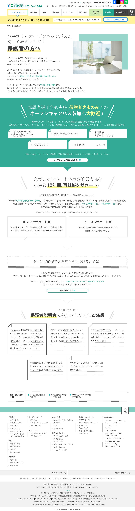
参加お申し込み (36, 426)
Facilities (109, 428)
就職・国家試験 (59, 447)
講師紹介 (13, 449)
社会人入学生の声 (60, 450)
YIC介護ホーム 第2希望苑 (74, 501)
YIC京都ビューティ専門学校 (81, 504)
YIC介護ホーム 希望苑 (57, 501)
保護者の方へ (62, 6)
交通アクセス (75, 3)
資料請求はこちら (67, 291)
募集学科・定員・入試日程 (63, 420)
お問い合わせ (121, 12)
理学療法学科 (15, 444)
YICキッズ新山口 (101, 499)
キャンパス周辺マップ (38, 433)
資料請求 (108, 12)
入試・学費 (83, 12)
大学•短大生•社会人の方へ (86, 6)
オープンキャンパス (17, 12)
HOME (9, 26)
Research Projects (112, 441)
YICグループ (22, 499)
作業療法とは (59, 439)
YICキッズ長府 (72, 499)
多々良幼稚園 (113, 499)
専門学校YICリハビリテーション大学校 (43, 496)
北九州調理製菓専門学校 (97, 496)
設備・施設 (14, 426)
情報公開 (51, 478)
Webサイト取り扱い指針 (81, 478)
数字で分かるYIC (16, 431)
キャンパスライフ (69, 12)
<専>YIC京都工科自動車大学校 (41, 504)
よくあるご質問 (86, 3)
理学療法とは (59, 441)
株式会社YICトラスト (41, 501)
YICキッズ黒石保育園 (59, 499)
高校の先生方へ (72, 6)
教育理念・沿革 (16, 423)
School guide (110, 431)
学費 (55, 426)
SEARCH (131, 12)
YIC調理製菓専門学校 (80, 496)
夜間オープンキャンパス (39, 423)
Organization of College (115, 438)
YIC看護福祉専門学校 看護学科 (37, 396)
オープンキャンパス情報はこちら (67, 160)
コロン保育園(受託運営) (87, 499)
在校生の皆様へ (100, 6)
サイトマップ (111, 478)
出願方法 (57, 423)
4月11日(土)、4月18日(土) (35, 20)
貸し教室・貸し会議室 (27, 478)
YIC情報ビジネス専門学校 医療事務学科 (81, 396)
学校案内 (33, 12)
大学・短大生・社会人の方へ (89, 422)
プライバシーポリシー (97, 478)
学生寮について (36, 436)
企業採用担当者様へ (122, 6)
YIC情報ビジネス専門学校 (49, 493)
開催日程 (33, 420)
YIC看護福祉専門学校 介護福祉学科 (58, 396)
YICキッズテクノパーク (43, 499)
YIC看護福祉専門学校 (65, 496)
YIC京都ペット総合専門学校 (61, 504)
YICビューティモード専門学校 (84, 493)
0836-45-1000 (79, 487)
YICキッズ (30, 499)
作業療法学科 (15, 446)
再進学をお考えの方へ (62, 436)
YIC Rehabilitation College (115, 420)
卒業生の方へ (110, 6)
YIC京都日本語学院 (98, 504)
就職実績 (55, 12)
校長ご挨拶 (14, 420)
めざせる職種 (15, 452)
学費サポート (59, 428)
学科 (44, 12)
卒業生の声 (14, 465)
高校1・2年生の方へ (86, 417)
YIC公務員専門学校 (66, 493)
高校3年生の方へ (52, 6)
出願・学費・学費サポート (63, 444)
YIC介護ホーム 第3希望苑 (92, 501)
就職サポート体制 (16, 462)
